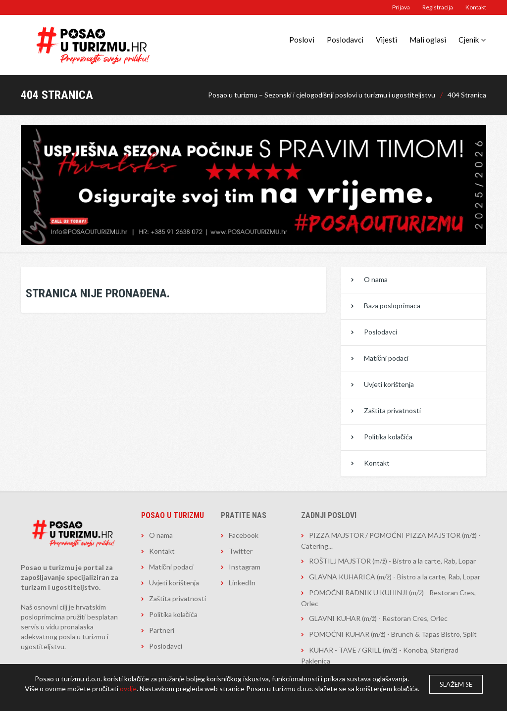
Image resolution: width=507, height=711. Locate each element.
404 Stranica (467, 95)
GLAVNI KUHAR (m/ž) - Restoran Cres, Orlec (378, 618)
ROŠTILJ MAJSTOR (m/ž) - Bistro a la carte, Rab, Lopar (392, 561)
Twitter (241, 551)
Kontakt (475, 7)
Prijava (401, 7)
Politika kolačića (388, 436)
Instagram (244, 567)
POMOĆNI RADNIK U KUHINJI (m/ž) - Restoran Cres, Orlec (388, 598)
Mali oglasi (427, 39)
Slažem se (456, 684)
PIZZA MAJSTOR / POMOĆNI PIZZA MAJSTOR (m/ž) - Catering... (391, 540)
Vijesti (386, 39)
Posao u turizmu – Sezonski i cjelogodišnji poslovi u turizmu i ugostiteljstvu (321, 95)
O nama (376, 279)
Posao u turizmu (172, 515)
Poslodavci (345, 39)
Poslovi (301, 39)
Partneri (161, 630)
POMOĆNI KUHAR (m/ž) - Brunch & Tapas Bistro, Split (393, 634)
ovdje (128, 688)
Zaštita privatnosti (392, 410)
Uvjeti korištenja (389, 384)
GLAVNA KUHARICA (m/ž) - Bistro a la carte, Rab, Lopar (394, 576)
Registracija (437, 7)
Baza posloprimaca (392, 305)
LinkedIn (242, 582)
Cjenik (468, 39)
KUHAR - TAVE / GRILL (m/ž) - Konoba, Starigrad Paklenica (379, 655)
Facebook (243, 535)
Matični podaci (386, 358)
